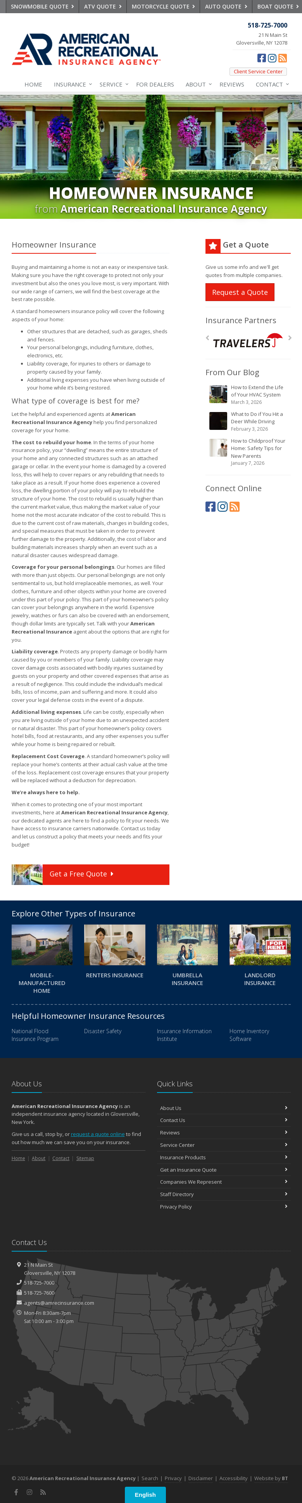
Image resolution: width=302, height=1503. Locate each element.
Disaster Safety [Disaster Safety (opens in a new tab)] (102, 1031)
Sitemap (85, 1158)
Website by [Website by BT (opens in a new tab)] (271, 1478)
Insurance (71, 84)
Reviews (231, 84)
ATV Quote (103, 6)
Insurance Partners (240, 320)
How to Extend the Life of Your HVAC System (249, 395)
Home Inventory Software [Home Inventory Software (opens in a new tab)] (249, 1034)
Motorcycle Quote (163, 6)
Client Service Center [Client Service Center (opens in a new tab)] (258, 71)
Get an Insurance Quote (224, 1169)
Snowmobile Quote (42, 6)
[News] (282, 57)
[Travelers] (248, 340)
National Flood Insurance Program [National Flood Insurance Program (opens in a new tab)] (35, 1034)
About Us (224, 1108)
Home (33, 84)
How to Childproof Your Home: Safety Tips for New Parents (249, 452)
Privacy (173, 1478)
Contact (271, 84)
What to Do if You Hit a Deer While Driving (249, 421)
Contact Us (224, 1120)
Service (113, 84)
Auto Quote (226, 6)
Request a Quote (240, 292)
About (197, 84)
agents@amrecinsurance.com (59, 1302)
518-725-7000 (39, 1282)
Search (150, 1478)
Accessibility (233, 1478)
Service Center (224, 1144)
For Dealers (155, 84)
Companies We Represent (224, 1181)
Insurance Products (224, 1157)
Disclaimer (200, 1478)
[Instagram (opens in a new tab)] (272, 57)
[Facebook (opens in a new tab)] (261, 57)
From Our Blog (232, 372)
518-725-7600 (39, 1292)
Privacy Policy (224, 1206)
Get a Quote (64, 874)
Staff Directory (224, 1194)
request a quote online (98, 1134)
